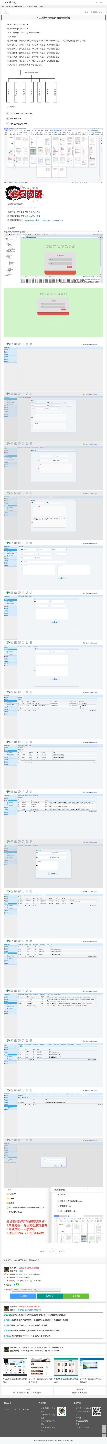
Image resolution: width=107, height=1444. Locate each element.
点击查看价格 (34, 212)
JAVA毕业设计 (11, 2)
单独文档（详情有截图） (17, 1278)
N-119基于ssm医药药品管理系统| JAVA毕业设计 (40, 1351)
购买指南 (23, 1296)
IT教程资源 (55, 1348)
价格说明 (13, 1268)
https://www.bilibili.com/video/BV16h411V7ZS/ (44, 220)
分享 (62, 1251)
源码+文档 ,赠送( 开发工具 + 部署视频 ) (23, 1281)
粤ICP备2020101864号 (64, 1440)
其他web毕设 (32, 7)
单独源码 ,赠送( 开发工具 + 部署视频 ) (22, 1274)
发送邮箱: (7, 1290)
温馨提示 (13, 1307)
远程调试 (49, 1296)
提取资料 (76, 1296)
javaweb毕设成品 (17, 7)
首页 (5, 7)
